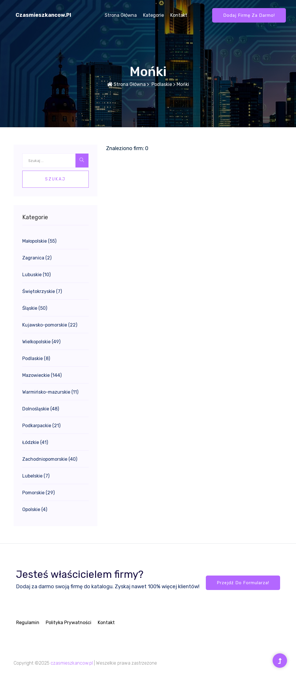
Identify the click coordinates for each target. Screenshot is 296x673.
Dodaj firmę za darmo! (249, 15)
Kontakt (178, 15)
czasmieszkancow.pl (43, 15)
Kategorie (153, 15)
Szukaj (55, 179)
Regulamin (27, 622)
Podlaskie (161, 84)
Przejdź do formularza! (243, 582)
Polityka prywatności (68, 622)
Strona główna (121, 15)
